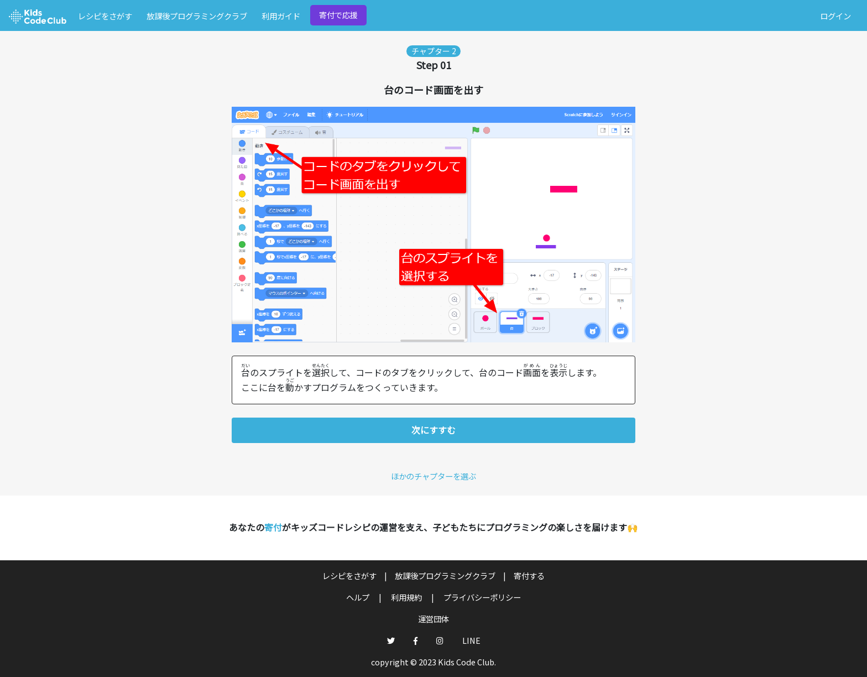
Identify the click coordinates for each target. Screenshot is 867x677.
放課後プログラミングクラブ (197, 16)
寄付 (273, 527)
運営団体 (433, 618)
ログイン (835, 16)
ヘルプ (358, 597)
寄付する (529, 575)
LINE (471, 640)
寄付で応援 (338, 14)
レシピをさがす (105, 16)
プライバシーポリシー (482, 597)
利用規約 (407, 597)
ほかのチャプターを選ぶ (433, 476)
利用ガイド (281, 16)
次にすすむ (433, 429)
